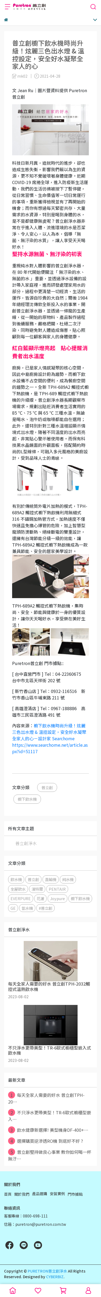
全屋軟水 (18, 889)
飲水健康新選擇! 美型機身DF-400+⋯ (48, 1129)
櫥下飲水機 (27, 799)
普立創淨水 (26, 843)
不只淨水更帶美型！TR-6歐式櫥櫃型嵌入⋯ (49, 1115)
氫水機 (27, 908)
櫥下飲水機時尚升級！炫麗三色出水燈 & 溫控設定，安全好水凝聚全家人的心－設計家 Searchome (49, 732)
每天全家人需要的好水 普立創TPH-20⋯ (46, 1098)
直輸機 (50, 879)
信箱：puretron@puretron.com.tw (35, 1224)
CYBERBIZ (55, 1276)
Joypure (57, 898)
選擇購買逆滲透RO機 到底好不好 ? (45, 1140)
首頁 (8, 1194)
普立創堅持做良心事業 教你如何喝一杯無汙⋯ (49, 1155)
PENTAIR (57, 889)
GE (13, 908)
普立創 (47, 787)
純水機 (68, 879)
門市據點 (75, 1194)
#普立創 (45, 908)
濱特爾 (37, 889)
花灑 (40, 898)
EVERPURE (21, 898)
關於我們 (21, 1194)
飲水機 (16, 879)
